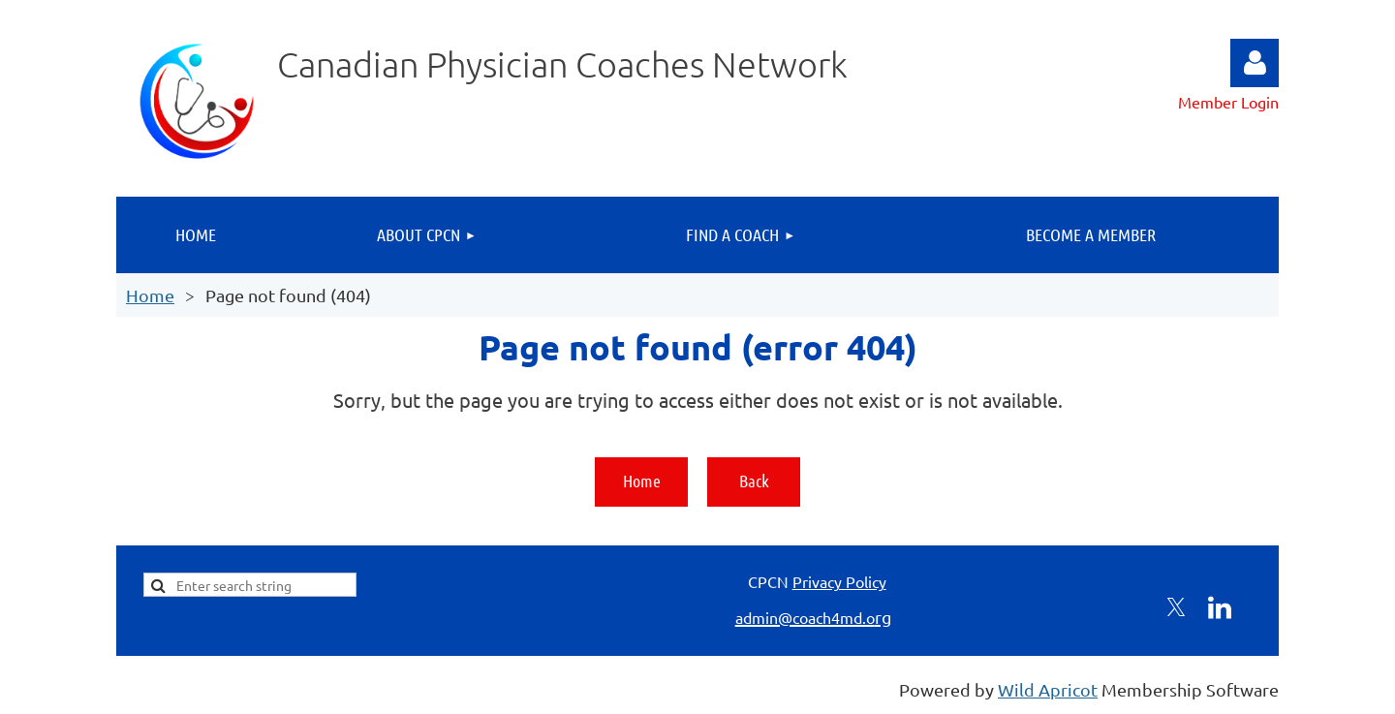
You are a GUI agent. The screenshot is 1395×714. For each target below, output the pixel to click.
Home (150, 295)
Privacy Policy (839, 581)
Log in (1254, 63)
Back (754, 480)
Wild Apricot (1048, 689)
